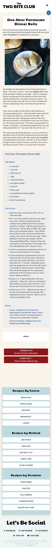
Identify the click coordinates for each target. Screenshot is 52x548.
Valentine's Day (26, 508)
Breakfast (26, 417)
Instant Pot (26, 453)
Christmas (26, 482)
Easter (26, 488)
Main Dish (26, 397)
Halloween (26, 495)
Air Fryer (26, 440)
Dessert (26, 410)
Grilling (26, 446)
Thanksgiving (26, 501)
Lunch (26, 423)
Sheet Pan (26, 459)
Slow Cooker (26, 465)
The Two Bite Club (31, 545)
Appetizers (26, 404)
